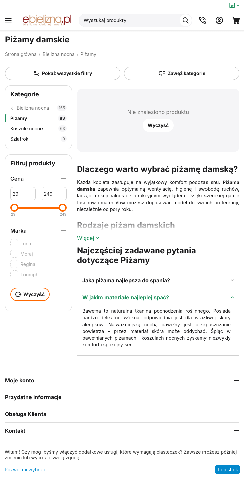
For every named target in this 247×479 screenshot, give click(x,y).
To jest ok (227, 469)
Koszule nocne (38, 128)
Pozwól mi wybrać (25, 469)
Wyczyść (158, 125)
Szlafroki (38, 139)
